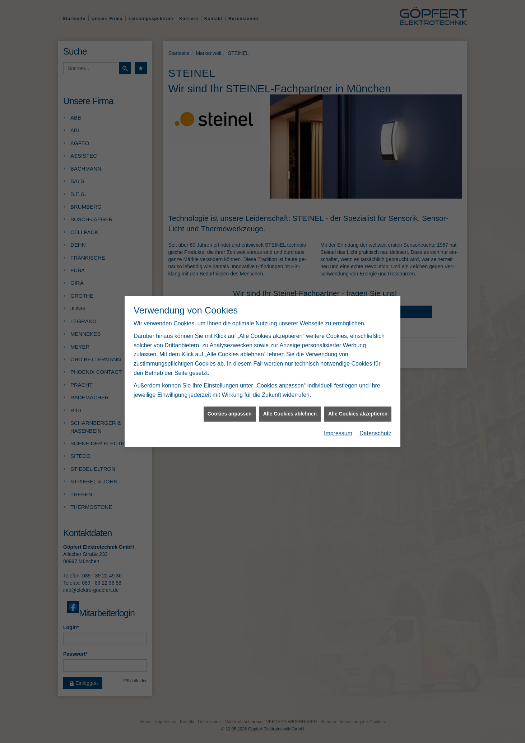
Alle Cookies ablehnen (290, 407)
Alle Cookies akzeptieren (357, 407)
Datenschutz (375, 427)
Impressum (338, 427)
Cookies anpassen (230, 407)
